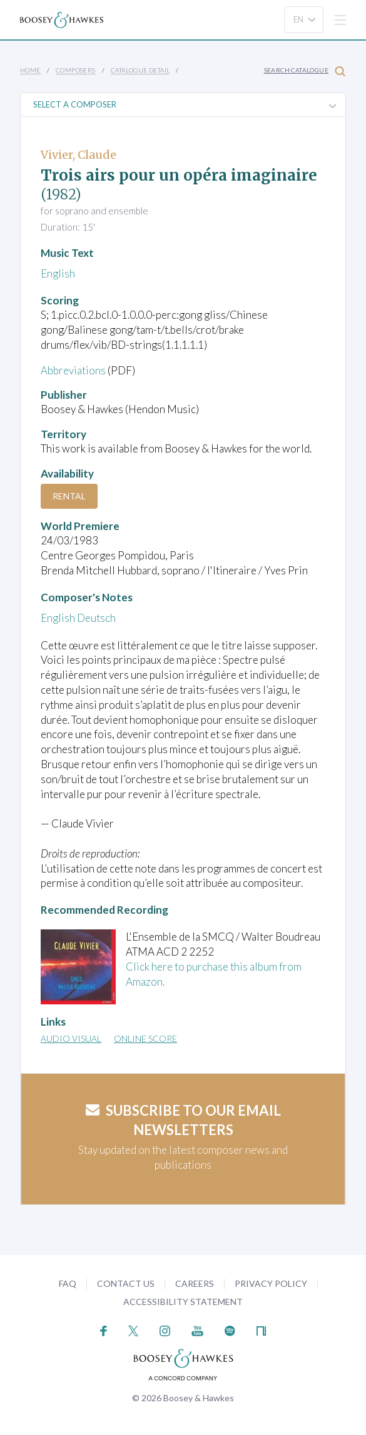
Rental (69, 496)
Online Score (145, 1038)
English (58, 273)
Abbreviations (73, 370)
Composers (76, 70)
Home (30, 70)
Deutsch (96, 617)
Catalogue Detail (140, 70)
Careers (194, 1283)
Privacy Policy (271, 1283)
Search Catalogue (304, 71)
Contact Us (126, 1283)
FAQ (67, 1283)
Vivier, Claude (78, 155)
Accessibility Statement (183, 1301)
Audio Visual (71, 1038)
